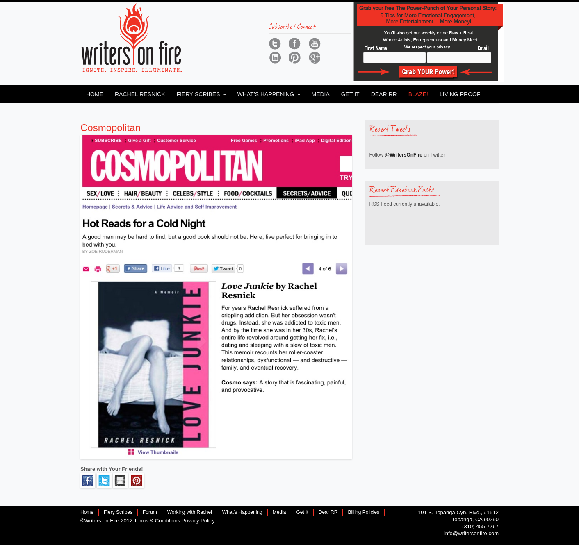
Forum (150, 512)
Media (320, 94)
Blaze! (418, 94)
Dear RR (384, 94)
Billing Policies (363, 512)
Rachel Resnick (140, 94)
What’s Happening (265, 94)
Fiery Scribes (198, 94)
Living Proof (460, 94)
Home (94, 94)
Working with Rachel (189, 512)
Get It (350, 94)
